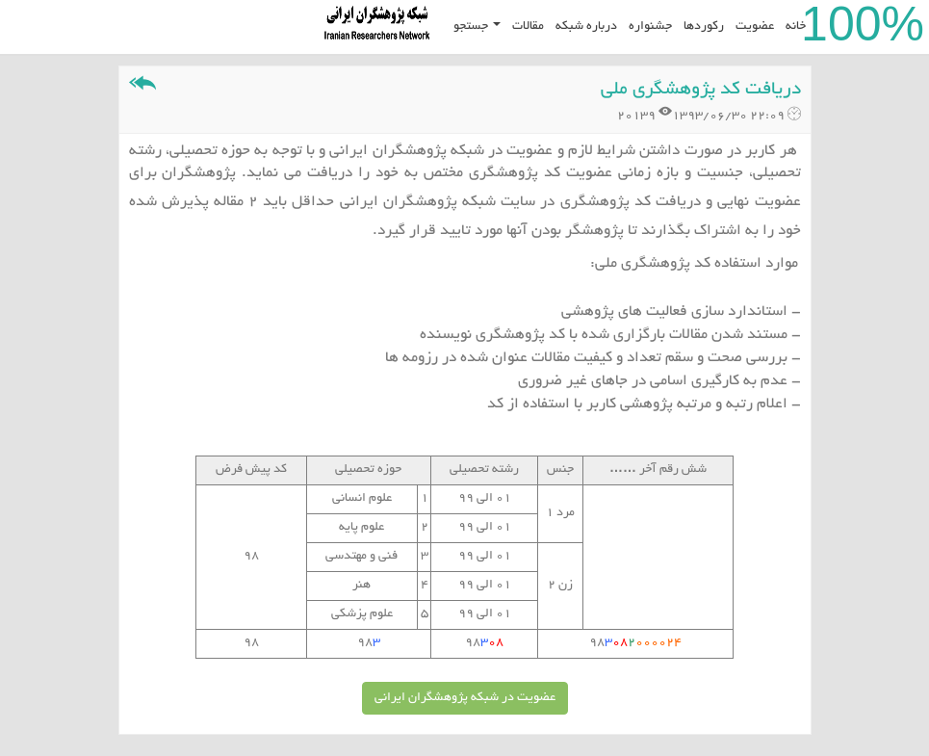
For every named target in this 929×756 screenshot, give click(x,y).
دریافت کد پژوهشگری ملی (701, 90)
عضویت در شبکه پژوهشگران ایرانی (464, 698)
